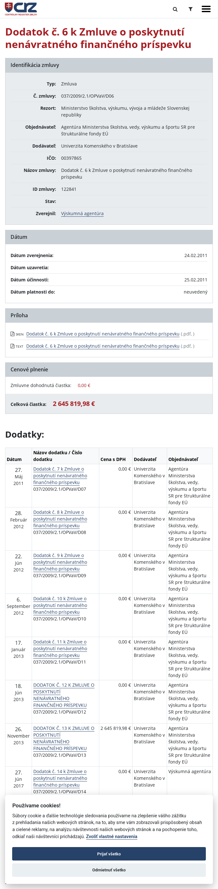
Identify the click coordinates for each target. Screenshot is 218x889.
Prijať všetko (109, 854)
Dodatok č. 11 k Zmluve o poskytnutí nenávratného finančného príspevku (60, 648)
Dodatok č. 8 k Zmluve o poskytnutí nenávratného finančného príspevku (60, 519)
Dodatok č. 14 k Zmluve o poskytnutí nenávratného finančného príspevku (60, 778)
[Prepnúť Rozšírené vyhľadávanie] (190, 9)
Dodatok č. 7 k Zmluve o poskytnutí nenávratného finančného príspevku (60, 475)
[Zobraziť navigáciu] (206, 9)
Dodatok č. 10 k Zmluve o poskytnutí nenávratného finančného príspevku (60, 605)
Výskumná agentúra (82, 213)
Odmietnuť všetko (108, 870)
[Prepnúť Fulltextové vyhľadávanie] (175, 9)
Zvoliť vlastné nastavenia (111, 836)
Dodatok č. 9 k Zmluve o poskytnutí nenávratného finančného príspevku (60, 562)
